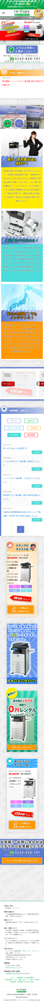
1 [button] (18, 100)
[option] (22, 30)
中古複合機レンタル (10, 980)
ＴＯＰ (12, 977)
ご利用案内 (19, 977)
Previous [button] (5, 384)
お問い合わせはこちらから (14, 967)
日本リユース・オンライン (30, 951)
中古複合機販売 (29, 977)
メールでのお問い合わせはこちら (22, 861)
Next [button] (39, 384)
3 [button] (25, 100)
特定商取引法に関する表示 (14, 973)
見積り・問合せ (35, 980)
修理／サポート (23, 980)
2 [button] (22, 100)
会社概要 (13, 982)
